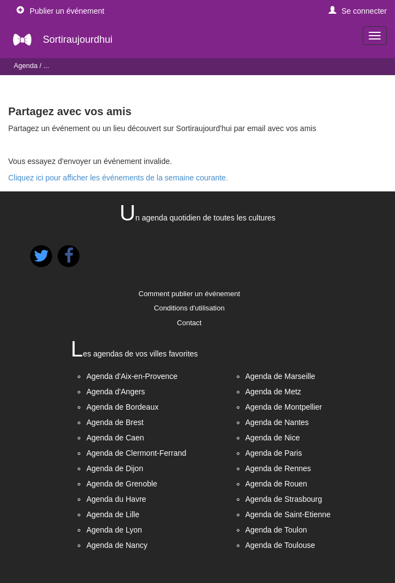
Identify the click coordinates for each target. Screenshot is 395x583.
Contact (189, 323)
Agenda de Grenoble (121, 483)
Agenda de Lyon (114, 529)
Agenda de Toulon (276, 529)
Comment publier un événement (189, 294)
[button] (358, 11)
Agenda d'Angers (115, 391)
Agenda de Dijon (114, 468)
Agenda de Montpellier (283, 407)
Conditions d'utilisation (189, 308)
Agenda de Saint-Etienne (288, 514)
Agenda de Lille (112, 514)
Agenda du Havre (116, 499)
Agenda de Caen (115, 437)
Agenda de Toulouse (280, 545)
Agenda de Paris (273, 453)
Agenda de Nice (272, 437)
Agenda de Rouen (276, 483)
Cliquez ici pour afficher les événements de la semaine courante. (118, 177)
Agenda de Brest (114, 422)
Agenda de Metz (273, 391)
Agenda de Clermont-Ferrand (136, 453)
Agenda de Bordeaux (122, 407)
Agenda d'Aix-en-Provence (131, 376)
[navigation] (375, 35)
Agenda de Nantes (277, 422)
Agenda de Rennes (278, 468)
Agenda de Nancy (116, 545)
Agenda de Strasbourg (283, 499)
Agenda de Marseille (280, 376)
